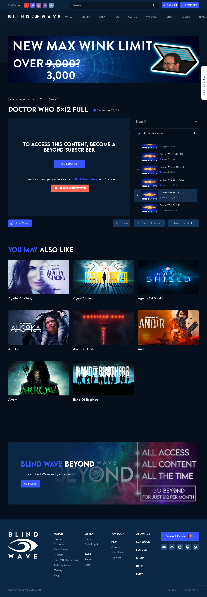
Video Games (61, 549)
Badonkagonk (91, 544)
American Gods (83, 348)
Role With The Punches (66, 560)
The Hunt (116, 557)
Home (11, 99)
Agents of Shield (150, 298)
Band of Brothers (85, 399)
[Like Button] (20, 223)
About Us (143, 533)
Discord (89, 564)
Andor (142, 348)
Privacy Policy (192, 590)
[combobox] (166, 121)
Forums (88, 559)
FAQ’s (140, 574)
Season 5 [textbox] (141, 122)
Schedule (143, 541)
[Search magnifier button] (147, 5)
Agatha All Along (20, 298)
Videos (23, 99)
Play (114, 541)
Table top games (62, 565)
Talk (88, 554)
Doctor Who (39, 99)
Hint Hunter (118, 552)
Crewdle (115, 547)
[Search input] (106, 5)
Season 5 (55, 99)
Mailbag (58, 570)
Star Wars (59, 544)
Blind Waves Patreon (86, 179)
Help (139, 566)
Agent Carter (82, 298)
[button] (28, 18)
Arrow (12, 399)
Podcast (89, 539)
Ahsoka (13, 348)
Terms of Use (172, 590)
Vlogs (57, 575)
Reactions (59, 539)
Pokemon (58, 554)
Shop (140, 558)
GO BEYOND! (69, 164)
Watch (58, 533)
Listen (89, 533)
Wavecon (117, 533)
